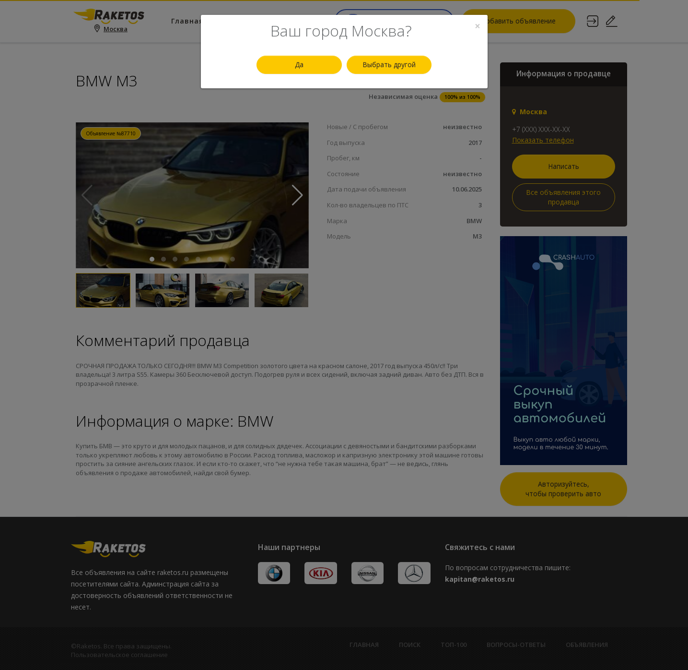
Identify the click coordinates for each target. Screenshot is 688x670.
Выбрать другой (389, 64)
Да (299, 64)
